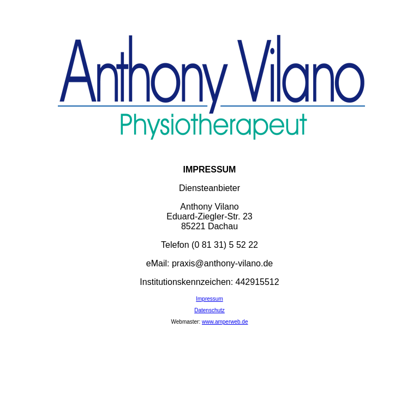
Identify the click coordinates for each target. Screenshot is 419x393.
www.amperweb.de (225, 322)
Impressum (209, 299)
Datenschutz (209, 310)
